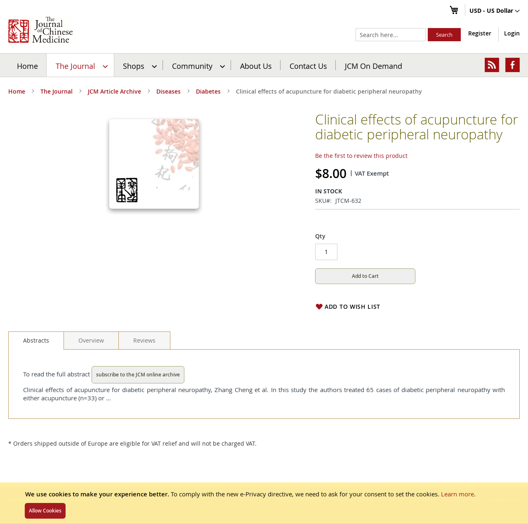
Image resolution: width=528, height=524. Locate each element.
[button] (494, 11)
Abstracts (36, 340)
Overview (91, 340)
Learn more (457, 494)
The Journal (56, 91)
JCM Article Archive (114, 91)
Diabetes (208, 91)
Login (512, 33)
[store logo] (40, 29)
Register (479, 33)
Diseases (168, 91)
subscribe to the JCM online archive (138, 374)
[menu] (264, 65)
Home (27, 65)
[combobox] (391, 34)
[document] (264, 503)
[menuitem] (80, 65)
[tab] (36, 340)
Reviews (144, 340)
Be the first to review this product (361, 156)
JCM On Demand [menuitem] (373, 65)
